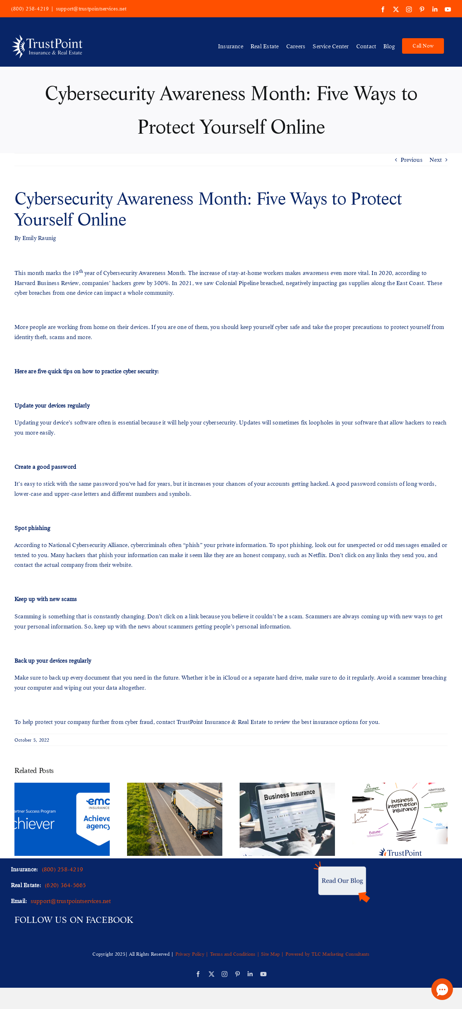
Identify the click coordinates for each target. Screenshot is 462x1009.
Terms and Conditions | (235, 954)
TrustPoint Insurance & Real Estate (221, 721)
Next (436, 159)
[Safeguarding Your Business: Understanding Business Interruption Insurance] (400, 786)
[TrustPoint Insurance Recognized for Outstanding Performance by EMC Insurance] (62, 786)
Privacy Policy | (192, 954)
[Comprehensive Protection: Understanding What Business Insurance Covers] (287, 786)
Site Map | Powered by (285, 954)
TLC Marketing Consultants (340, 954)
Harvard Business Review (46, 282)
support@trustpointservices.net (91, 8)
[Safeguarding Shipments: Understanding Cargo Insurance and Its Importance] (174, 786)
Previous (412, 159)
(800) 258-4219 (30, 8)
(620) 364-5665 (65, 885)
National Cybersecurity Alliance (87, 544)
